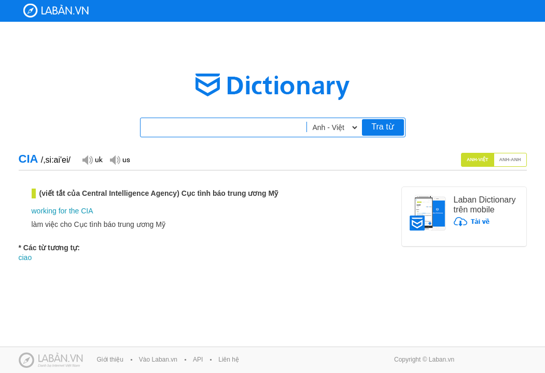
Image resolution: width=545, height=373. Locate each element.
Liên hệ (228, 359)
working (44, 211)
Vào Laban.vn (158, 359)
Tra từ (382, 126)
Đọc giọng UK (92, 159)
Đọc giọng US (119, 159)
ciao (25, 257)
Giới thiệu (110, 359)
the (74, 211)
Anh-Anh (510, 159)
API (198, 359)
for (63, 211)
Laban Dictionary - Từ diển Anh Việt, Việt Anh (56, 11)
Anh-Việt (477, 159)
